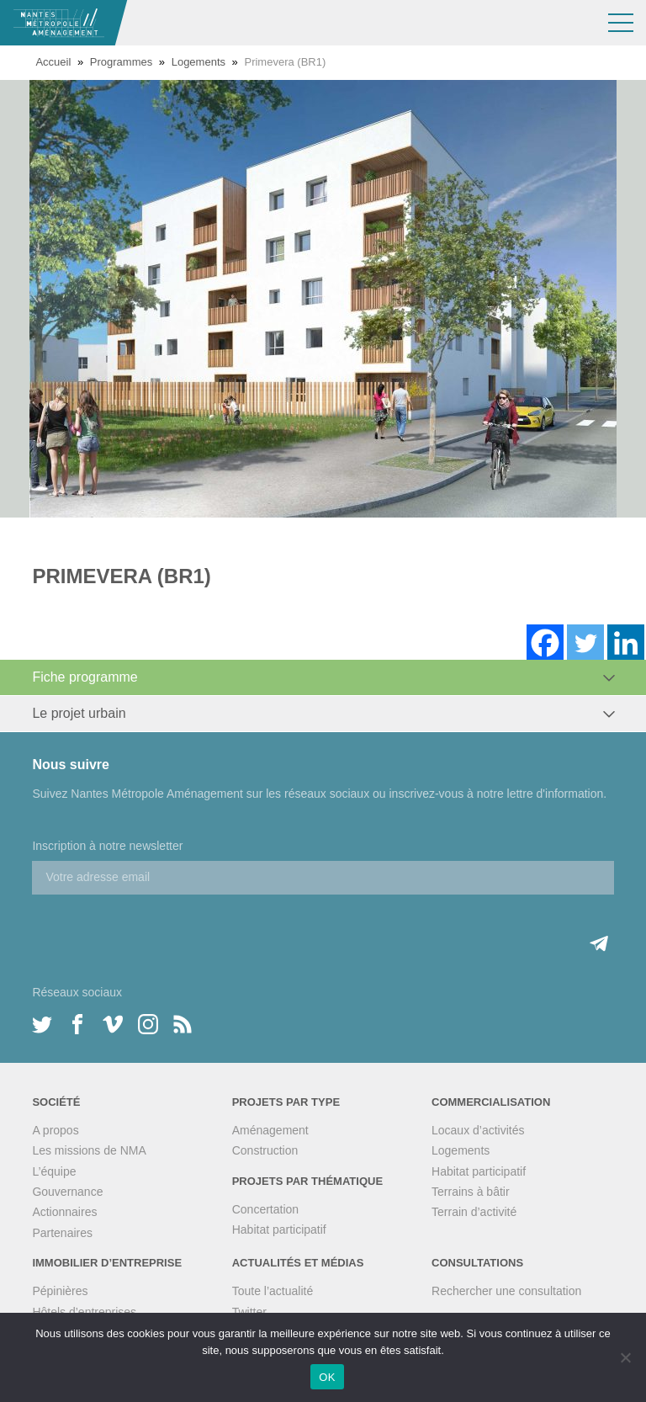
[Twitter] (585, 642)
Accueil (53, 62)
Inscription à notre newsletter (107, 845)
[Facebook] (545, 642)
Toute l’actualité (273, 1291)
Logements (198, 62)
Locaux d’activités (478, 1130)
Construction (265, 1150)
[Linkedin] (625, 642)
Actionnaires (64, 1212)
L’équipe (54, 1171)
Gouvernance (67, 1191)
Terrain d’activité (474, 1212)
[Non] (625, 1357)
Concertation (265, 1209)
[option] (323, 299)
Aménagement (270, 1130)
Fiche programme (84, 677)
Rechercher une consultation (506, 1291)
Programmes (121, 62)
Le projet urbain (78, 713)
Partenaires (62, 1233)
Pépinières (59, 1291)
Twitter (249, 1312)
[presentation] (160, 927)
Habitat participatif (279, 1229)
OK (327, 1377)
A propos (55, 1130)
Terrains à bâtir (471, 1191)
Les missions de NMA (89, 1150)
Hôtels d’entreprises (84, 1312)
